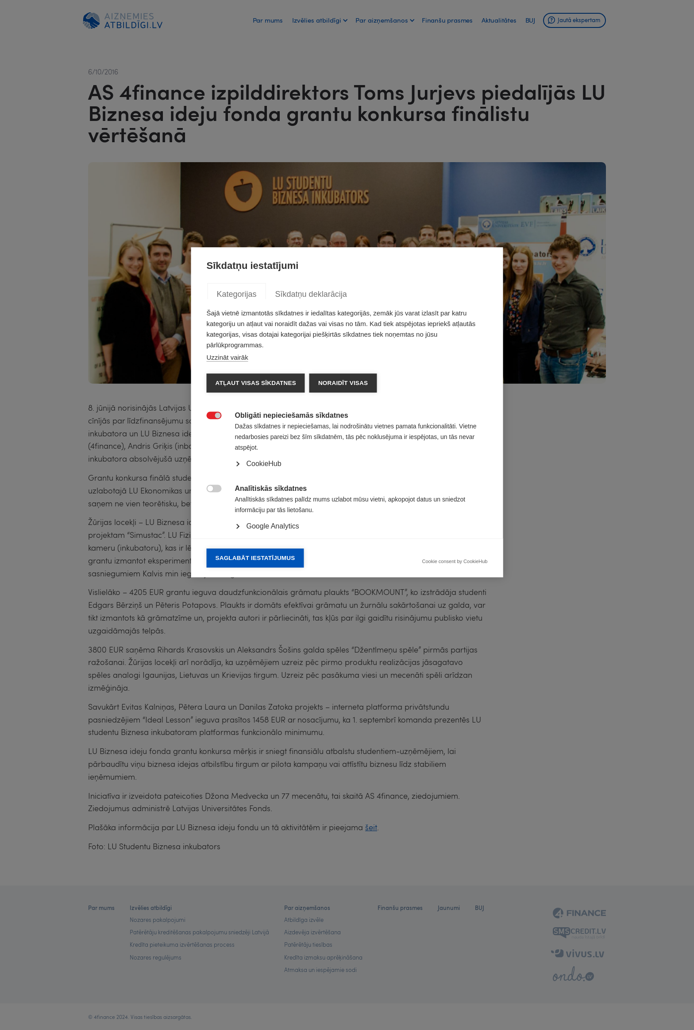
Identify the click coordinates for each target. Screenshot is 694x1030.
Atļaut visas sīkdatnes (256, 485)
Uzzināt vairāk (227, 460)
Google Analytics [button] (273, 629)
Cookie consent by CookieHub (455, 664)
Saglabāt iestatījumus (255, 660)
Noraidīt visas (343, 485)
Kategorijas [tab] (237, 397)
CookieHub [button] (264, 566)
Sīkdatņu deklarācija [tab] (311, 397)
